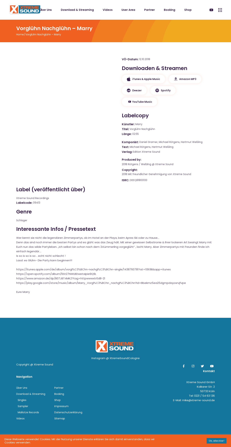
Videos (20, 418)
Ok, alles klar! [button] (216, 440)
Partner (59, 388)
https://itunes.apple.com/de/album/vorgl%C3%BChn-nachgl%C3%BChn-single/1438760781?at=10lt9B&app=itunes (93, 269)
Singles (22, 400)
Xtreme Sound (43, 364)
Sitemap (59, 418)
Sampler (23, 406)
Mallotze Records (28, 412)
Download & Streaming (30, 394)
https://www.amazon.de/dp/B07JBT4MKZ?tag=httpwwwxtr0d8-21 (60, 278)
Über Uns (21, 388)
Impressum (61, 406)
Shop (57, 400)
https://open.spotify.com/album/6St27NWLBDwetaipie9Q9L (56, 274)
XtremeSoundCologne (125, 358)
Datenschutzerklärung (68, 412)
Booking (59, 394)
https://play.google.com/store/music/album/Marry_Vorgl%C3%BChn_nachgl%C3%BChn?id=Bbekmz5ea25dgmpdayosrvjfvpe (101, 283)
